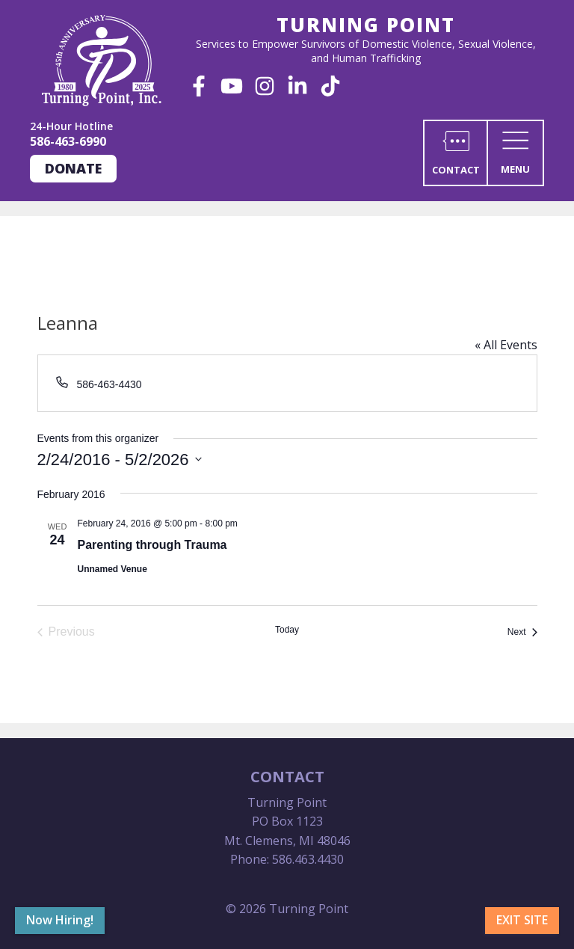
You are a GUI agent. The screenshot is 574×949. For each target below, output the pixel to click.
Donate (73, 168)
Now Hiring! (59, 920)
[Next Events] (522, 632)
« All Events (506, 345)
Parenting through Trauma (152, 544)
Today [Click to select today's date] (287, 629)
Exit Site (522, 920)
